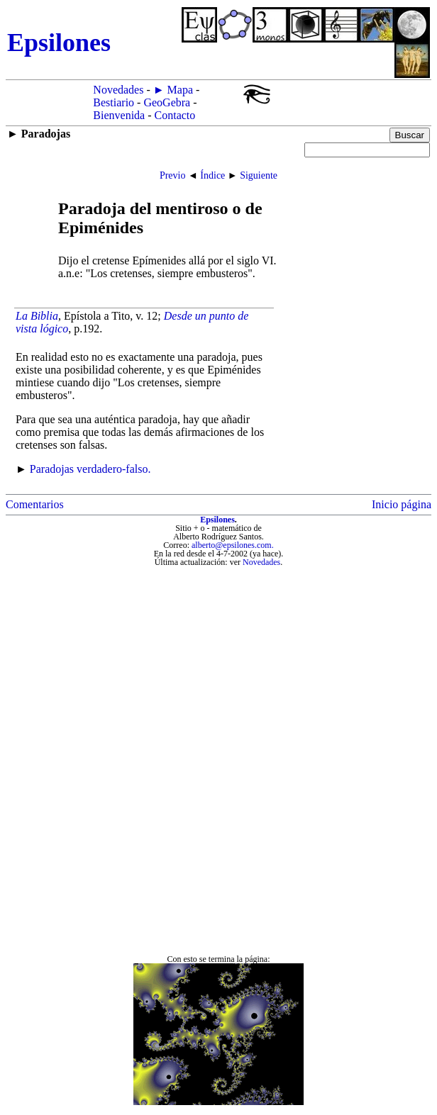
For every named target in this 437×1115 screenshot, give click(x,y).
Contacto (175, 115)
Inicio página (401, 504)
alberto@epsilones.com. (233, 545)
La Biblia (37, 316)
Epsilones (217, 520)
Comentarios (35, 504)
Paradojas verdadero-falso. (90, 469)
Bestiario (113, 102)
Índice (212, 175)
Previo (173, 175)
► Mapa (173, 90)
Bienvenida (119, 115)
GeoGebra (166, 102)
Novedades (118, 90)
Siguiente (258, 175)
